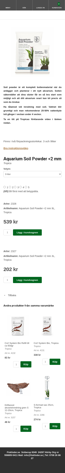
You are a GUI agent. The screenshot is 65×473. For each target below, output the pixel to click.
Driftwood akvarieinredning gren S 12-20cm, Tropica (16, 408)
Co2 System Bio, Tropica (46, 343)
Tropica (7, 163)
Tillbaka (9, 295)
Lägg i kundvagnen (27, 232)
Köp (25, 364)
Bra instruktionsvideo (15, 148)
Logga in (40, 8)
